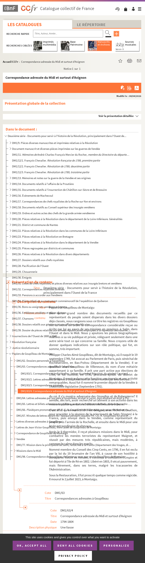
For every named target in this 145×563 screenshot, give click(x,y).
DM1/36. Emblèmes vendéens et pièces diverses (39, 312)
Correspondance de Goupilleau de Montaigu (42, 433)
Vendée (20, 439)
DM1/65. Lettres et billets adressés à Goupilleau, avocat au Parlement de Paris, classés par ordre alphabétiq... (73, 404)
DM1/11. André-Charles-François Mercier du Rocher (71, 154)
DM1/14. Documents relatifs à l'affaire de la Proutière (43, 184)
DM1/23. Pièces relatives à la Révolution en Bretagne (42, 236)
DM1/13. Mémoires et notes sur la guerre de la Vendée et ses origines (51, 178)
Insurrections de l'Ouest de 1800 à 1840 (34, 336)
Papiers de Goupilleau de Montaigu (32, 353)
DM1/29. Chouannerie (24, 271)
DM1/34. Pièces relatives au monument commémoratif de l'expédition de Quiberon (60, 301)
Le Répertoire (91, 24)
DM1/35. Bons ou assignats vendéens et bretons (39, 307)
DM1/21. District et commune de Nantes (35, 225)
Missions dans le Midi (28, 451)
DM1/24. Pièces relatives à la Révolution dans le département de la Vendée (55, 242)
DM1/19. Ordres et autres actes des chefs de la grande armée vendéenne (53, 213)
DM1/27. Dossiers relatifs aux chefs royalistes (38, 260)
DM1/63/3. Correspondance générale (42, 385)
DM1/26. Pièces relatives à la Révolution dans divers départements (50, 254)
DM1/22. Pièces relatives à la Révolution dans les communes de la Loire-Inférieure (59, 230)
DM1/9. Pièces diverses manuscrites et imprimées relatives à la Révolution (55, 143)
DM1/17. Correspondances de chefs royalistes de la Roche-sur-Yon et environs (56, 201)
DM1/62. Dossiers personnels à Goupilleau (40, 360)
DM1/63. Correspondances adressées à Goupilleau (45, 366)
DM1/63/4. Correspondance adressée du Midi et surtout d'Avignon (58, 391)
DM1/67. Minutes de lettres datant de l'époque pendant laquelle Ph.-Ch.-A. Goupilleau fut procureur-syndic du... (73, 415)
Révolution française (24, 342)
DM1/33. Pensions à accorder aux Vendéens (37, 295)
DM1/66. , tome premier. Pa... (73, 410)
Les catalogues (25, 24)
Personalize (116, 545)
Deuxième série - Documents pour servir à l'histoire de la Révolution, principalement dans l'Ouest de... (67, 136)
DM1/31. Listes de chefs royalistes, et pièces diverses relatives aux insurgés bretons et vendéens (67, 283)
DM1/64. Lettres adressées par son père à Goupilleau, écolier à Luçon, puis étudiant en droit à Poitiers (73, 398)
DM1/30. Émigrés (22, 277)
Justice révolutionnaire (25, 348)
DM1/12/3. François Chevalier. (50, 172)
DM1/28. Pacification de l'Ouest (30, 266)
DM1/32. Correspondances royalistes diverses (38, 289)
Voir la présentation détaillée (116, 116)
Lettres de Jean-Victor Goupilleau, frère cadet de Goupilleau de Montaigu (58, 427)
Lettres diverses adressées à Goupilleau (39, 421)
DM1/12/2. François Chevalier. (50, 166)
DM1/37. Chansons (23, 318)
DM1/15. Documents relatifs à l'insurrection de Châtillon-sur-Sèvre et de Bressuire (59, 190)
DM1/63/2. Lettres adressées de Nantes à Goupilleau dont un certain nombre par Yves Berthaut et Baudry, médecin (76, 379)
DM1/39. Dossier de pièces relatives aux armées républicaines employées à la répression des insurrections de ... (71, 330)
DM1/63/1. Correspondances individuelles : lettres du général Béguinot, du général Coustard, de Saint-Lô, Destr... (76, 373)
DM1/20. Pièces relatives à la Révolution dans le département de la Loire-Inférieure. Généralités (67, 219)
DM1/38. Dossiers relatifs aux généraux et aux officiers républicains (51, 324)
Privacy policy (73, 556)
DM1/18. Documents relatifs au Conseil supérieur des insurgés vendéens (53, 207)
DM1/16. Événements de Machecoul (32, 195)
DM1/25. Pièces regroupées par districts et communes (43, 248)
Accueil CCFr (10, 61)
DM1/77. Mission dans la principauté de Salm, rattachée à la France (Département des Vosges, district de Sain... (73, 445)
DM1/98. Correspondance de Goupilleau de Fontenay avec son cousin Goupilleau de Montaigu (70, 456)
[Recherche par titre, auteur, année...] (68, 33)
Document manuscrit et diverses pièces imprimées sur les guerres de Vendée (56, 149)
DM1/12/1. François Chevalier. (56, 160)
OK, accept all (32, 545)
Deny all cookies (75, 545)
